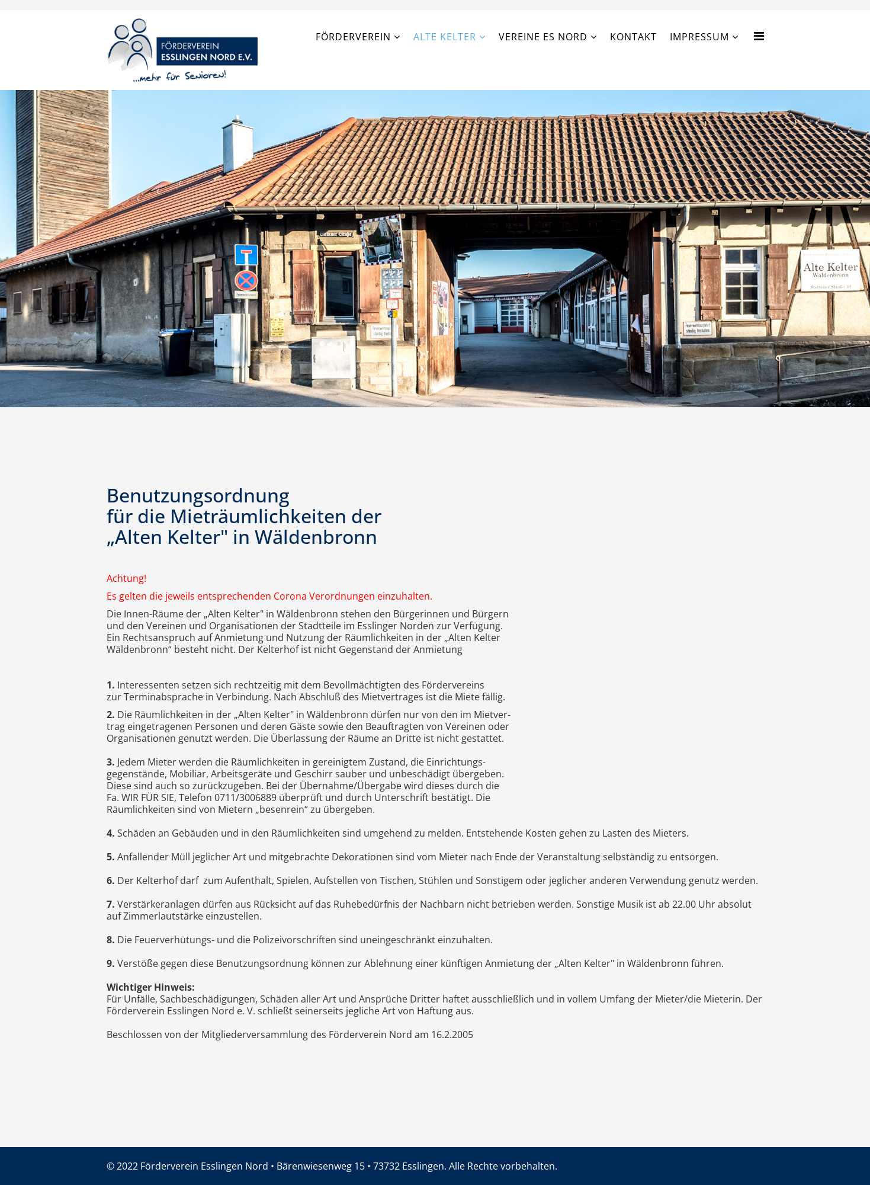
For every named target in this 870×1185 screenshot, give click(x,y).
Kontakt (633, 36)
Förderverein (353, 36)
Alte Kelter (444, 36)
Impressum (699, 36)
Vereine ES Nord (543, 36)
